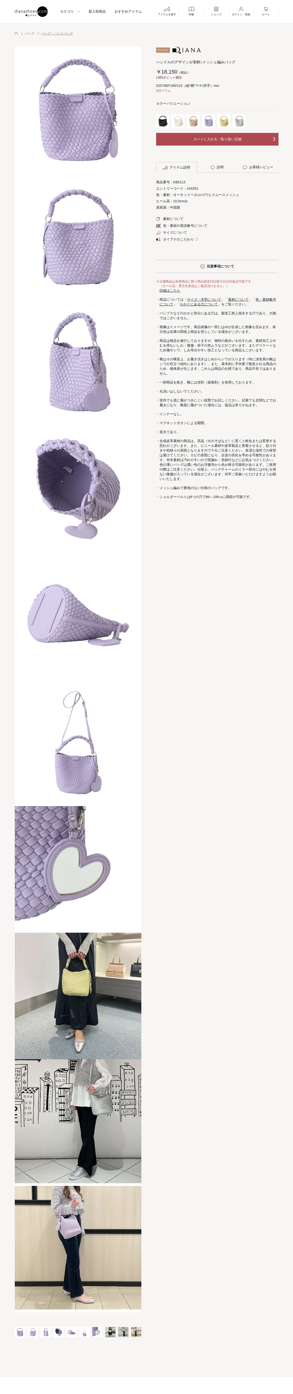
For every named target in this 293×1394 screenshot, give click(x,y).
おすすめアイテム (128, 11)
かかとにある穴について (199, 304)
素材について (170, 219)
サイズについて (171, 232)
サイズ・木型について (204, 299)
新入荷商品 (97, 11)
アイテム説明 (176, 167)
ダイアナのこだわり (175, 239)
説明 (217, 167)
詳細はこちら (170, 291)
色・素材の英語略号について (182, 226)
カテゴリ (67, 11)
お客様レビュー (258, 167)
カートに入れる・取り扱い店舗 (217, 139)
